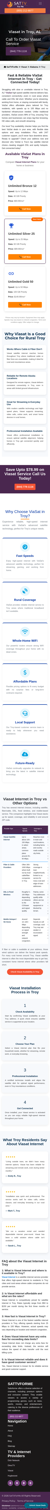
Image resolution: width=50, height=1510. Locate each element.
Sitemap (11, 1446)
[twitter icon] (10, 1483)
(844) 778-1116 (18, 51)
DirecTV (11, 1465)
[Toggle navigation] (40, 3)
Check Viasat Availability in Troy (25, 972)
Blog (10, 1441)
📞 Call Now (25, 209)
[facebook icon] (16, 1483)
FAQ (10, 1436)
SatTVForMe (11, 67)
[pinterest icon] (30, 1483)
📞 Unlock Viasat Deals (36, 1505)
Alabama (34, 67)
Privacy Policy (8, 1501)
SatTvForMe (15, 1496)
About (10, 1431)
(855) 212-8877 (25, 10)
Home (10, 1426)
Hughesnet (12, 1476)
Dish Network (13, 1460)
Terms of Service (25, 1501)
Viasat (24, 67)
